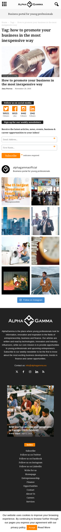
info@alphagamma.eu (36, 365)
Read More (44, 527)
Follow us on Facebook (30, 458)
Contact (30, 489)
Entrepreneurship (10, 76)
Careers (30, 497)
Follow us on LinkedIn (30, 466)
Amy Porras (7, 88)
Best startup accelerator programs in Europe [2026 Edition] (30, 428)
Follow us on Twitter (30, 454)
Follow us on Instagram (30, 462)
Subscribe (30, 450)
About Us (30, 493)
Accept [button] (32, 527)
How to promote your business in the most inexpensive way (28, 82)
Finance (30, 482)
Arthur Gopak (14, 433)
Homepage (30, 474)
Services (30, 501)
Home (4, 22)
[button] (56, 4)
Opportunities (30, 485)
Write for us (30, 470)
